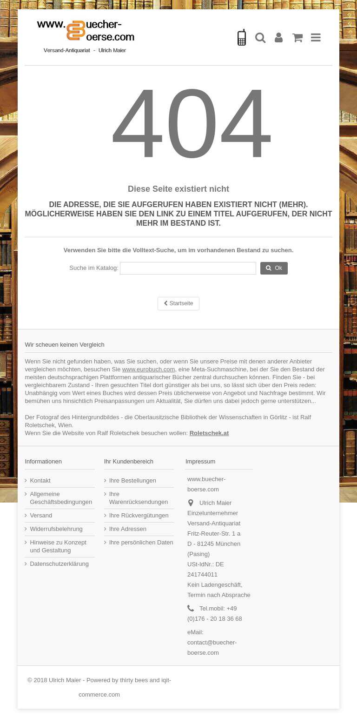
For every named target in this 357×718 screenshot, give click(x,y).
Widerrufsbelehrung (56, 528)
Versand (41, 515)
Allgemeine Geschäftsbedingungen (61, 497)
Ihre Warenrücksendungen (138, 497)
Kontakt (40, 480)
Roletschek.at (209, 432)
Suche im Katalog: (94, 267)
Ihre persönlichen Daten (141, 542)
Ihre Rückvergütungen (139, 515)
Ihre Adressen (127, 528)
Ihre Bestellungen (132, 480)
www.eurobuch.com (148, 369)
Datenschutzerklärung (59, 563)
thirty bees (134, 680)
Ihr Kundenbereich (128, 461)
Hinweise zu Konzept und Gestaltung (58, 546)
